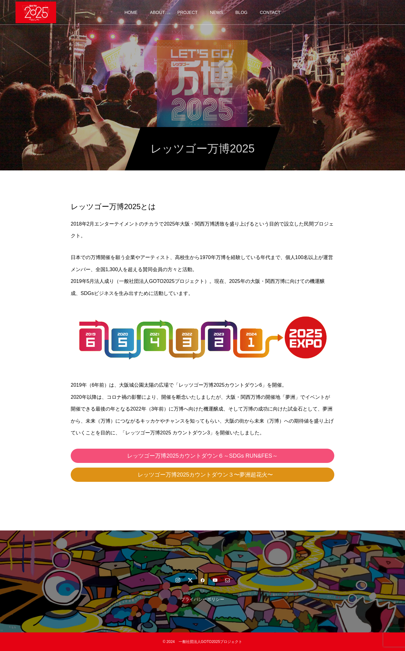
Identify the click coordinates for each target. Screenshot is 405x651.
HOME (130, 12)
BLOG (241, 12)
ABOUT (157, 12)
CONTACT (270, 12)
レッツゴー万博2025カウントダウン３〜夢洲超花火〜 (208, 475)
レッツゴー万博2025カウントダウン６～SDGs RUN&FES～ (202, 456)
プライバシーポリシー (202, 599)
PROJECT (187, 12)
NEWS (216, 12)
